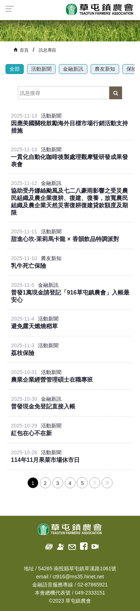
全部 (15, 69)
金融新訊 (73, 69)
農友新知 (105, 69)
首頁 (24, 50)
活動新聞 (41, 69)
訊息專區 (47, 50)
